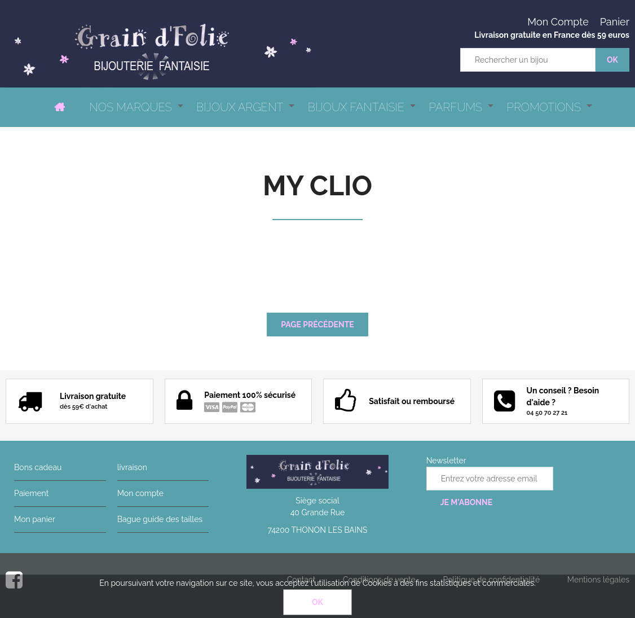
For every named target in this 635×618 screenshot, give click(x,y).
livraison (132, 467)
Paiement (31, 493)
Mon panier (34, 519)
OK (317, 602)
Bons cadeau (37, 467)
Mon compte (140, 493)
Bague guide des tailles (159, 519)
